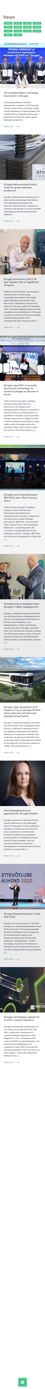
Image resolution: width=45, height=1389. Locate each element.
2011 (17, 35)
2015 (27, 31)
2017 (8, 31)
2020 (17, 27)
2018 (37, 27)
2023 (27, 23)
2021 (8, 27)
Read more (8, 126)
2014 (37, 31)
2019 (27, 27)
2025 (8, 23)
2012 (8, 35)
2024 (17, 23)
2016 (17, 31)
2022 (37, 23)
